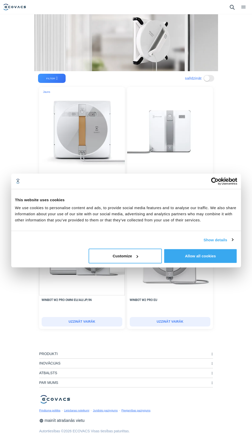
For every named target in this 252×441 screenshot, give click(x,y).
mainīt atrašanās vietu (62, 420)
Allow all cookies (200, 256)
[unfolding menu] (212, 354)
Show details (215, 239)
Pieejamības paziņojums (135, 410)
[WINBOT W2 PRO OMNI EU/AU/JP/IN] (82, 322)
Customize (125, 256)
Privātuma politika (50, 410)
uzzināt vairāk (82, 321)
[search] (231, 7)
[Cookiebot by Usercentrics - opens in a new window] (215, 181)
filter (52, 78)
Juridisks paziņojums (105, 410)
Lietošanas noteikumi (76, 410)
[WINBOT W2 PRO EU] (170, 322)
